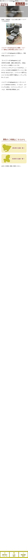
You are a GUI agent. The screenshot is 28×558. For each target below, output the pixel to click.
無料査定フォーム (21, 543)
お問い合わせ (7, 543)
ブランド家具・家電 (16, 19)
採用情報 (21, 532)
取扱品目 (8, 19)
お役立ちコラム (7, 540)
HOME (2, 19)
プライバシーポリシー (21, 540)
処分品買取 (7, 522)
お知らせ (21, 536)
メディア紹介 (7, 536)
